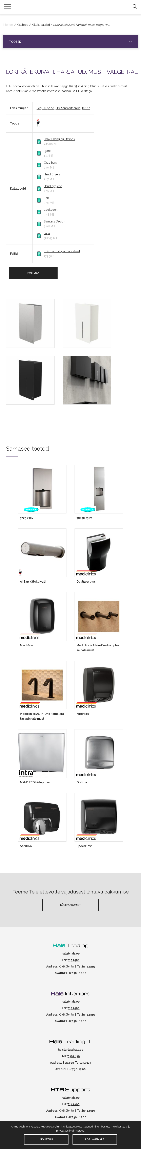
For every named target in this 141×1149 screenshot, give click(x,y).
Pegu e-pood (45, 108)
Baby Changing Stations (59, 139)
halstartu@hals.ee (70, 1049)
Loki (46, 198)
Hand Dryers (52, 174)
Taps (47, 233)
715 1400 (73, 960)
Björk (47, 150)
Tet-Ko (86, 108)
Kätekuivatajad (41, 24)
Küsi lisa (33, 272)
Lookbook (50, 209)
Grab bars (50, 162)
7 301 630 (73, 1056)
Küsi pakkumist (70, 904)
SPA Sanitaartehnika (68, 108)
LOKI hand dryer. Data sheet (62, 251)
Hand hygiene (53, 186)
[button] (134, 6)
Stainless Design (54, 221)
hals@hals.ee (70, 953)
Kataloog (22, 24)
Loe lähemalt (94, 1139)
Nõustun (46, 1139)
